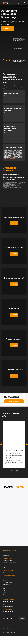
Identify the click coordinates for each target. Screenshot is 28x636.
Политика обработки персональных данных (12, 629)
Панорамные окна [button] (14, 369)
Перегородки (5, 580)
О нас (4, 590)
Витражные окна (6, 584)
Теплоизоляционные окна (8, 553)
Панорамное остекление (8, 560)
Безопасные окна (6, 555)
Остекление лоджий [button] (14, 278)
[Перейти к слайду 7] (17, 470)
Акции (4, 588)
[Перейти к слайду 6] (16, 470)
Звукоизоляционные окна (8, 552)
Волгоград (16, 3)
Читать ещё (8, 464)
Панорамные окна (7, 578)
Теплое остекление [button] (14, 247)
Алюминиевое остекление (8, 565)
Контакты (5, 596)
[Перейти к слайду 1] (10, 470)
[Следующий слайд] (27, 444)
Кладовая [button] (14, 308)
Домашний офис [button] (14, 339)
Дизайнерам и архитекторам (11, 573)
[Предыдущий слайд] (1, 444)
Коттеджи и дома (8, 558)
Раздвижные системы (7, 582)
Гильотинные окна (7, 564)
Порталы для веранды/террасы (9, 562)
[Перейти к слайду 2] (11, 470)
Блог (4, 594)
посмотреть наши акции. (9, 158)
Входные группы (6, 567)
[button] (7, 28)
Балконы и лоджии (8, 570)
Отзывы (4, 592)
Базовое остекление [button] (14, 217)
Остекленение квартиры (9, 550)
